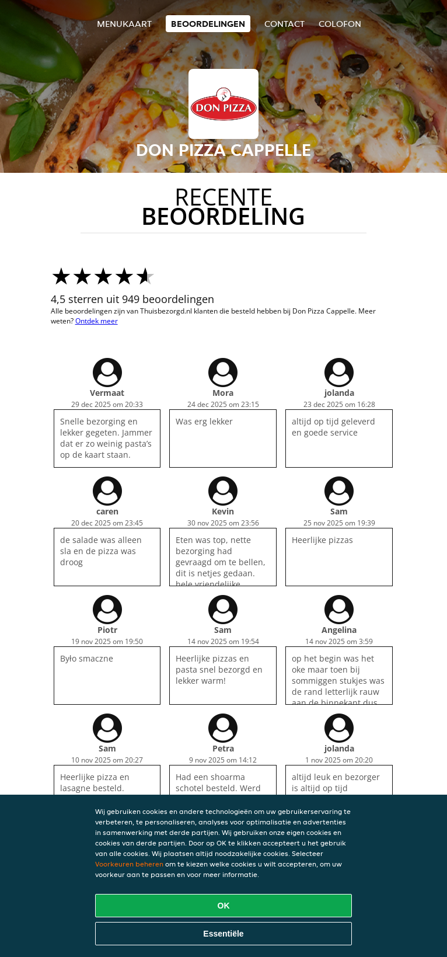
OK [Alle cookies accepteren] (224, 905)
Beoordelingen (208, 24)
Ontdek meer (96, 321)
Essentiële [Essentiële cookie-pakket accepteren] (223, 933)
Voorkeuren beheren (129, 863)
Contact (284, 24)
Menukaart (124, 24)
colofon (340, 24)
